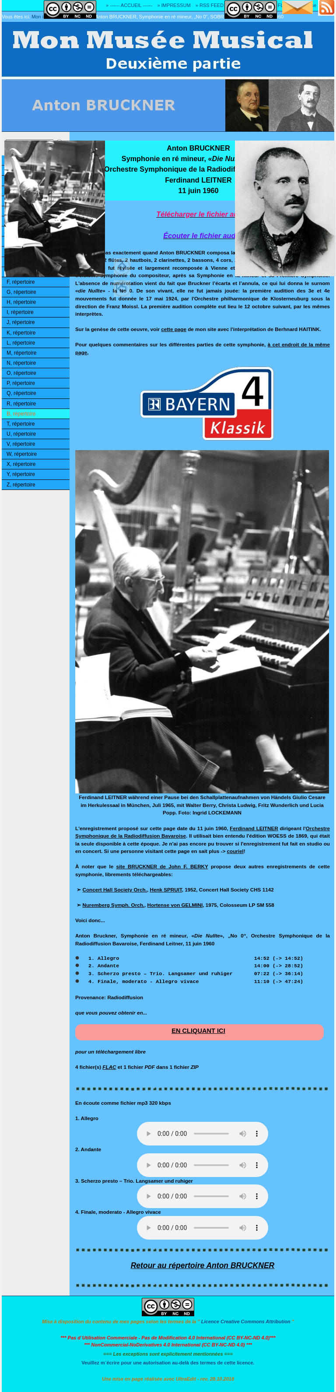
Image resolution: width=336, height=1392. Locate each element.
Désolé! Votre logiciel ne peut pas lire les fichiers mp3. (202, 1133)
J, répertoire (21, 322)
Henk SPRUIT (166, 889)
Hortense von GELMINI (175, 905)
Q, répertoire (21, 393)
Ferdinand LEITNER (254, 828)
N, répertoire (21, 363)
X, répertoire (21, 464)
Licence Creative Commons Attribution (245, 1321)
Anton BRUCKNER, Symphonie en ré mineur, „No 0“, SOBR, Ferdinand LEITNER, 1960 (189, 16)
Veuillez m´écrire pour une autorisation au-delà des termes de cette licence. (167, 1362)
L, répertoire (21, 343)
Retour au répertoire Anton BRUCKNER (203, 1265)
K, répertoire (21, 333)
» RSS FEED (210, 5)
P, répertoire (21, 383)
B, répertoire (21, 414)
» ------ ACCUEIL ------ (129, 5)
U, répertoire (21, 434)
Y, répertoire (21, 474)
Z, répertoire (21, 485)
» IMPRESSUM (174, 5)
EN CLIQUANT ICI (198, 1030)
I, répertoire (20, 312)
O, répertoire (21, 373)
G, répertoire (21, 292)
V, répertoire (21, 444)
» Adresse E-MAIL (314, 5)
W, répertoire (22, 454)
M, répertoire (21, 353)
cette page (173, 329)
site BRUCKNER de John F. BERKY (162, 866)
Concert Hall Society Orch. (115, 889)
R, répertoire (21, 404)
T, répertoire (21, 424)
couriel (235, 851)
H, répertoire (21, 302)
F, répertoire (21, 282)
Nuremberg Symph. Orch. (114, 905)
